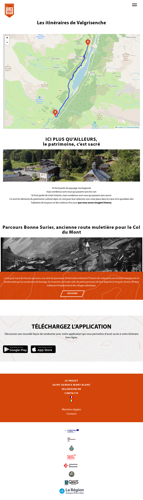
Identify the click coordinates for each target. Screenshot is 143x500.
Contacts (71, 393)
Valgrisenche (71, 389)
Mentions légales (71, 409)
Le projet (71, 381)
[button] (87, 42)
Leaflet (119, 127)
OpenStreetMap (132, 127)
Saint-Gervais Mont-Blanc (71, 385)
